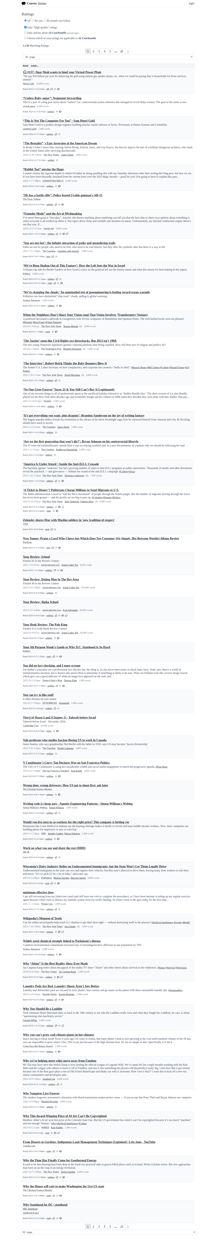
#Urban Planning (53, 322)
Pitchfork (27, 542)
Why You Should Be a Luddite (42, 1008)
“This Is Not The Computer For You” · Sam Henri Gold (59, 120)
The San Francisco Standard (55, 771)
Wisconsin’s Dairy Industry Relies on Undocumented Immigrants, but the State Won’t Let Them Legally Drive (94, 866)
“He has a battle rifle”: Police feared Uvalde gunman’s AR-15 (62, 195)
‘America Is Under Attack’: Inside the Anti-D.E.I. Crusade (61, 464)
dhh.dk (26, 852)
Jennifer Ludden (55, 833)
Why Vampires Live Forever (41, 1093)
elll (47, 89)
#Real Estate (39, 322)
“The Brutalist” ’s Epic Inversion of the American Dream (60, 143)
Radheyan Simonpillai (66, 449)
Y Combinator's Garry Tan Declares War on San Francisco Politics (66, 762)
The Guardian (49, 251)
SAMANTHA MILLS (53, 181)
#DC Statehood (30, 1209)
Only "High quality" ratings (40, 27)
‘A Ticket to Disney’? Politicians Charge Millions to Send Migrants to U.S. (71, 490)
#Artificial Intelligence (162, 922)
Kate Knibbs (57, 1127)
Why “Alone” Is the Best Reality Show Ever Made (55, 963)
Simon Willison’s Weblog (35, 807)
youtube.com (29, 1146)
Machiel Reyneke (49, 1101)
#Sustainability (175, 990)
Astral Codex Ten (69, 565)
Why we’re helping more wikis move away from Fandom (59, 1060)
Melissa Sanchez (61, 878)
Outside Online (49, 994)
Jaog (48, 256)
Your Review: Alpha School (40, 602)
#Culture (82, 1123)
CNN (25, 524)
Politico (26, 274)
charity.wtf (49, 228)
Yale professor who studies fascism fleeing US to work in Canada (64, 740)
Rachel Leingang (66, 748)
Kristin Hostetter (67, 994)
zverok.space (29, 106)
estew (48, 731)
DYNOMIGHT (50, 703)
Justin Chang (67, 155)
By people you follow (57, 20)
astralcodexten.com (50, 565)
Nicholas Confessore (74, 475)
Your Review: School (36, 557)
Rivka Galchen (68, 1172)
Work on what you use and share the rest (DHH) (54, 848)
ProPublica (46, 878)
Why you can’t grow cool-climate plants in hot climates (58, 1034)
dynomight (64, 703)
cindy (50, 283)
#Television (181, 967)
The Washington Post (51, 349)
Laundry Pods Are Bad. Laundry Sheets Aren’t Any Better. (61, 986)
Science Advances (31, 300)
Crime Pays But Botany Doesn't (38, 1046)
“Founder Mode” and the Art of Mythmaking (52, 213)
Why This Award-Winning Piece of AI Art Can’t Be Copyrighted (65, 1116)
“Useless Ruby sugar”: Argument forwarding (52, 98)
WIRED (45, 1127)
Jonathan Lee (49, 1079)
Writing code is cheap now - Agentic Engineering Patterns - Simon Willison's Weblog (78, 803)
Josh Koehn (76, 771)
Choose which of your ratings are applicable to (60, 38)
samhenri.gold (29, 129)
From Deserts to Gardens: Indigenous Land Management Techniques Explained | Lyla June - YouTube (89, 1142)
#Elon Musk (161, 767)
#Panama (107, 497)
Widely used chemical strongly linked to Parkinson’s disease (62, 941)
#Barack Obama (139, 367)
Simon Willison (56, 807)
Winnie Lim (46, 904)
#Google (178, 922)
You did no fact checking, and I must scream (51, 665)
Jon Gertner (70, 926)
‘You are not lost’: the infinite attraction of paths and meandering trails (69, 243)
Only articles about (51, 32)
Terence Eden (70, 680)
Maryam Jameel (78, 878)
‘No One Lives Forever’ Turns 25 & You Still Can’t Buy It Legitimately (69, 389)
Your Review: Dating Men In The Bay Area (51, 579)
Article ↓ (34, 65)
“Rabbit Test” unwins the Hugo (43, 169)
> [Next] (128, 51)
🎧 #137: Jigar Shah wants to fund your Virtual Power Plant (62, 72)
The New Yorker (51, 155)
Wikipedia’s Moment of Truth (42, 918)
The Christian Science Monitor (37, 789)
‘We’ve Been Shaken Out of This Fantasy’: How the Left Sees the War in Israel (74, 265)
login (191, 3)
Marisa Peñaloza (72, 833)
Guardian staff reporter (68, 251)
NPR (43, 833)
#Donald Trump (176, 367)
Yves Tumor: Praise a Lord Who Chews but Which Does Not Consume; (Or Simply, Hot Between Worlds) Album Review (101, 538)
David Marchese (72, 375)
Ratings (42, 3)
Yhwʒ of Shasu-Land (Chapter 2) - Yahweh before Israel (59, 717)
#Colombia (97, 497)
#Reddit (186, 922)
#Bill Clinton (153, 367)
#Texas (131, 471)
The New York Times (51, 326)
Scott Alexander (70, 610)
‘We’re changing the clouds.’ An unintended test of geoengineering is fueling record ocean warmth (86, 292)
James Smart (63, 427)
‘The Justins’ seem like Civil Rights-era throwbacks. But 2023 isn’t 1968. (70, 341)
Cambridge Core (31, 725)
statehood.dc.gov (31, 1213)
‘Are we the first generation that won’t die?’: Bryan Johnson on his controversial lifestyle (80, 441)
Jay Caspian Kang (67, 972)
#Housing (27, 322)
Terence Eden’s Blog (52, 680)
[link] (88, 51)
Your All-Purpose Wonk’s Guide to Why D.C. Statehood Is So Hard (66, 647)
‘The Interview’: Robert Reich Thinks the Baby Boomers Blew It (65, 363)
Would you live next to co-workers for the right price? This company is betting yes (76, 822)
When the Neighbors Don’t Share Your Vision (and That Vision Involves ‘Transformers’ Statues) (85, 315)
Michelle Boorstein (72, 349)
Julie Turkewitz (71, 501)
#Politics (116, 497)
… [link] (115, 51)
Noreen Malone (70, 326)
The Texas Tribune (32, 199)
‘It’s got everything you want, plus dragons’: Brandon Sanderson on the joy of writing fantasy (83, 415)
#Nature (161, 967)
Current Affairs (30, 1020)
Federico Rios (86, 501)
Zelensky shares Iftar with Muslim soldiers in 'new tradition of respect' (69, 520)
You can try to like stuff (38, 695)
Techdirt (47, 401)
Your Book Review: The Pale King (45, 624)
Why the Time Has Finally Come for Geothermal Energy (60, 1160)
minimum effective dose (38, 892)
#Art (53, 1123)
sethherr (50, 111)
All (27, 20)
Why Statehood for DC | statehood (45, 1204)
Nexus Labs (28, 83)
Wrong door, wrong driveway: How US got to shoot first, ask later (65, 785)
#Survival (170, 967)
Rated (25, 65)
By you (37, 20)
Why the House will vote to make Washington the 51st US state (63, 1186)
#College (164, 367)
